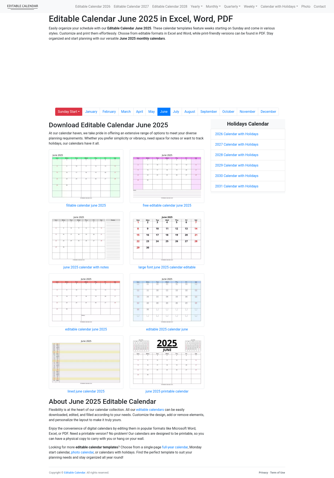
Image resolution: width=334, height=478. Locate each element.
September (208, 112)
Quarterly (231, 6)
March (126, 112)
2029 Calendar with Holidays (236, 165)
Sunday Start (67, 112)
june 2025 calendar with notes (86, 267)
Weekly (249, 6)
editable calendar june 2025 (86, 329)
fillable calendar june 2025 (86, 205)
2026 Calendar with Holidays (236, 134)
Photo (305, 6)
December (268, 112)
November (247, 112)
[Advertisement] (167, 74)
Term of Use (277, 472)
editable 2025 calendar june (167, 329)
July (176, 112)
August (189, 112)
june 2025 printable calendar (167, 391)
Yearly (195, 6)
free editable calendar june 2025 (167, 205)
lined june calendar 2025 (86, 391)
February (109, 112)
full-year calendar (175, 447)
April (139, 112)
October (228, 112)
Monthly (212, 6)
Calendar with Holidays (278, 6)
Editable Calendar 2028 (169, 6)
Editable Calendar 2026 (93, 6)
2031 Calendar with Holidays (236, 186)
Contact (320, 6)
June (164, 112)
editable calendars (150, 410)
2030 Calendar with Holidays (236, 176)
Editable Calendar (74, 472)
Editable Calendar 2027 (131, 6)
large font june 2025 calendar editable (167, 267)
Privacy (263, 472)
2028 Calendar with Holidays (236, 155)
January (91, 112)
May (151, 112)
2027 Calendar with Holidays (236, 144)
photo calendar (82, 452)
